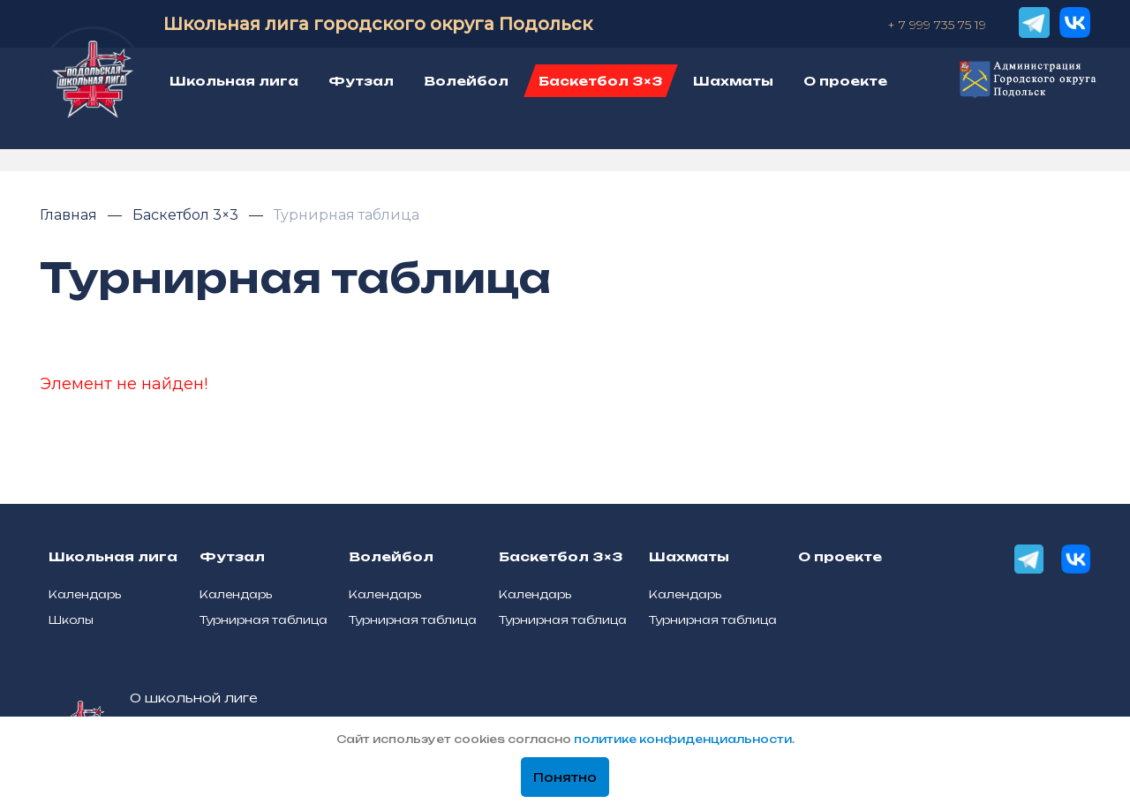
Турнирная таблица (346, 215)
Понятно (565, 777)
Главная (70, 215)
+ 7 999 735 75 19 (936, 25)
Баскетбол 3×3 (187, 215)
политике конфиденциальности (683, 739)
